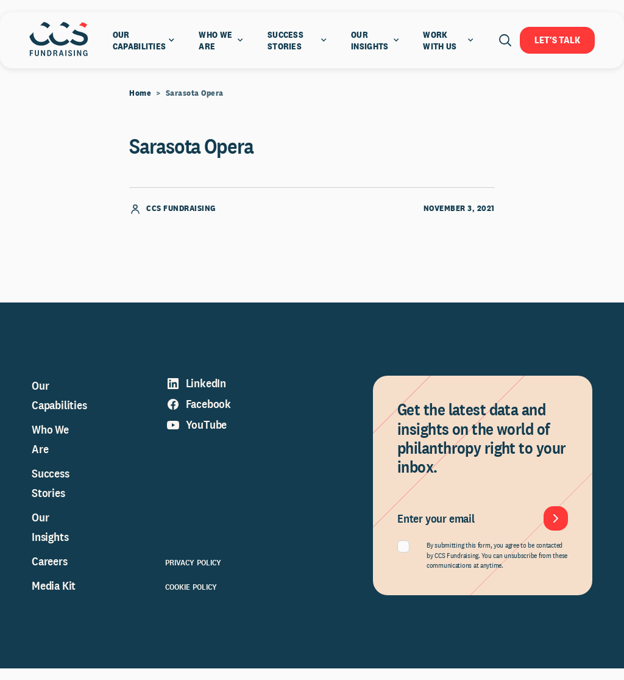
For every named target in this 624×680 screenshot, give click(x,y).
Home (140, 104)
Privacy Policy (193, 573)
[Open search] (505, 40)
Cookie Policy (191, 598)
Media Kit (54, 597)
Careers (50, 573)
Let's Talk (557, 40)
